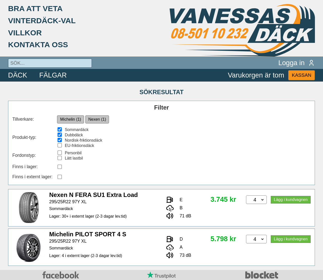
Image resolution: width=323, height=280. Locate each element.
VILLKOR (25, 32)
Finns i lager (24, 166)
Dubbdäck (74, 135)
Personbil (73, 153)
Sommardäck (77, 130)
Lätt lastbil (74, 158)
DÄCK (17, 75)
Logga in (296, 63)
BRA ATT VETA (35, 8)
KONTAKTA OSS (38, 44)
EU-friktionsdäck (79, 145)
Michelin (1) (70, 119)
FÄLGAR (53, 75)
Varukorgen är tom (256, 75)
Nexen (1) (97, 119)
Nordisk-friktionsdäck (83, 140)
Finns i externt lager (31, 176)
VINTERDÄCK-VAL (42, 20)
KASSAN (301, 75)
